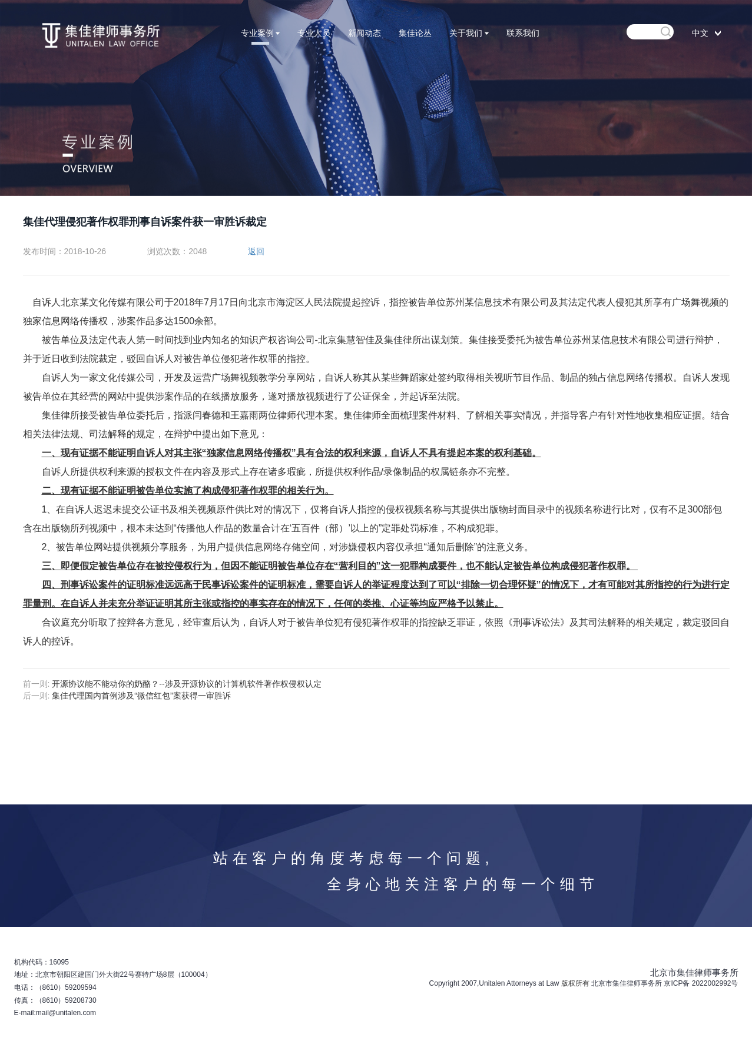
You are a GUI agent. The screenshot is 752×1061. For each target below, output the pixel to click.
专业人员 (313, 33)
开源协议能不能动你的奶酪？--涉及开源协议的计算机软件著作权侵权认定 (186, 684)
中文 (700, 33)
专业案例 (260, 33)
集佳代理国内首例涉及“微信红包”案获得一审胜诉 (141, 695)
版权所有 (575, 983)
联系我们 (522, 33)
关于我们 (469, 33)
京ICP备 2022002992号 (701, 983)
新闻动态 (364, 33)
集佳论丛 (415, 33)
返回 (256, 251)
